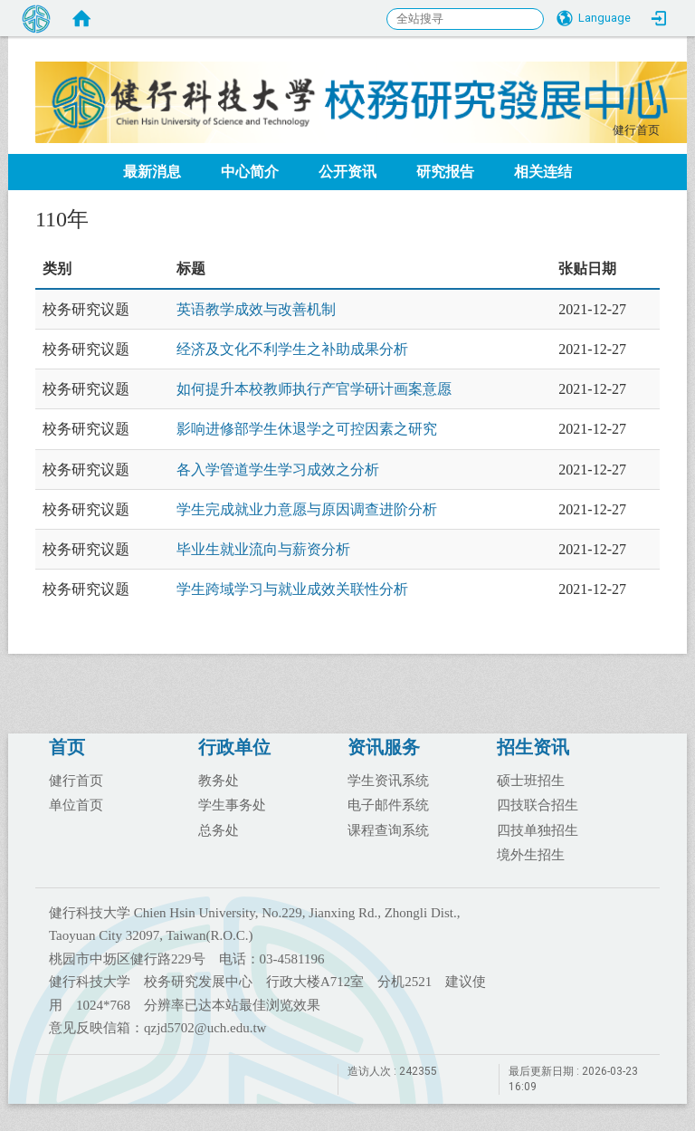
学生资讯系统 (388, 780)
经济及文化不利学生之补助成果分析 (292, 349)
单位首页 (76, 804)
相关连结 (543, 171)
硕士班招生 (531, 780)
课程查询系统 (388, 829)
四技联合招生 (537, 804)
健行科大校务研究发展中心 (361, 77)
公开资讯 (347, 171)
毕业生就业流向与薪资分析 (263, 549)
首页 (67, 746)
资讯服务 (384, 746)
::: (603, 127)
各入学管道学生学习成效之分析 (277, 469)
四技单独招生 (537, 829)
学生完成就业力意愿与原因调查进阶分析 (306, 509)
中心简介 (250, 171)
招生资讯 (533, 746)
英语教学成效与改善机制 (256, 309)
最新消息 (152, 171)
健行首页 (636, 130)
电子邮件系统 (388, 804)
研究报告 (445, 171)
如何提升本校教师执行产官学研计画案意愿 (314, 389)
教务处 (218, 780)
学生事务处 (232, 804)
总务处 (218, 829)
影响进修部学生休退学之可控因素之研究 (306, 428)
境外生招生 (531, 854)
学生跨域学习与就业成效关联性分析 (292, 589)
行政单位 (234, 746)
